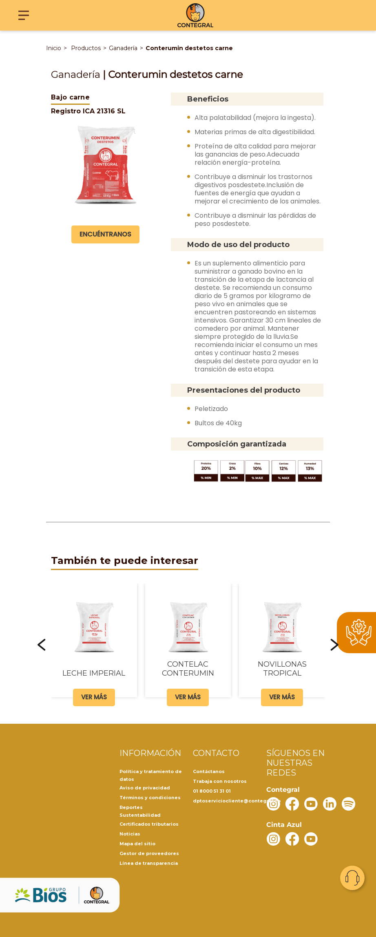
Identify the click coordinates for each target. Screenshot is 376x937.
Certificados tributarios (149, 824)
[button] (42, 645)
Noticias (129, 834)
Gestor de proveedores (149, 853)
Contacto (352, 878)
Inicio (53, 48)
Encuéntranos (105, 234)
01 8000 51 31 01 (212, 791)
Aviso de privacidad (144, 788)
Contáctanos (209, 771)
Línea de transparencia (148, 863)
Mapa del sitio (137, 843)
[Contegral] (195, 15)
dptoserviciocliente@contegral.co (237, 801)
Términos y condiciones (150, 797)
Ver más (94, 697)
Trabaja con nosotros (220, 781)
